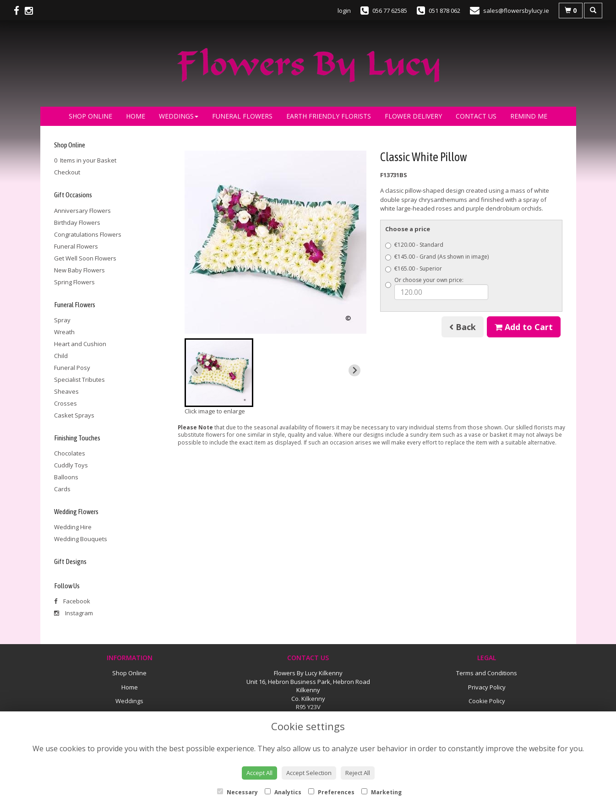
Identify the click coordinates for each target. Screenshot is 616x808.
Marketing (381, 792)
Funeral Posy (72, 367)
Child (61, 356)
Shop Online (90, 116)
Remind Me (528, 116)
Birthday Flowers (77, 222)
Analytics (283, 792)
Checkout (67, 172)
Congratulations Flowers (87, 234)
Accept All (259, 773)
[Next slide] (354, 370)
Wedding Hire (73, 527)
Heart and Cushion (80, 344)
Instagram (73, 613)
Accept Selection (309, 773)
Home (135, 116)
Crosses (65, 403)
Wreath (64, 332)
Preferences (331, 792)
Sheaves (66, 391)
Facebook (72, 601)
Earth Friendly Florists (328, 116)
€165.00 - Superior (413, 268)
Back (462, 326)
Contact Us (476, 116)
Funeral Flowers (242, 116)
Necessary (237, 792)
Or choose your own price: (436, 288)
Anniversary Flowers (82, 210)
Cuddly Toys (71, 465)
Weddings (178, 116)
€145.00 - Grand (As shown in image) (437, 256)
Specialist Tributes (79, 379)
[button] (219, 372)
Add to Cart (524, 326)
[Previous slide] (196, 370)
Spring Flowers (74, 282)
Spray (62, 320)
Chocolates (69, 453)
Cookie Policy (487, 701)
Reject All (357, 773)
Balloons (66, 477)
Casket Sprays (74, 415)
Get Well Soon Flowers (85, 258)
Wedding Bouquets (80, 539)
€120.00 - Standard (414, 245)
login (344, 10)
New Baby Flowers (79, 270)
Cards (62, 489)
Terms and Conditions (486, 673)
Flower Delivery (413, 116)
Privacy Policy (487, 687)
